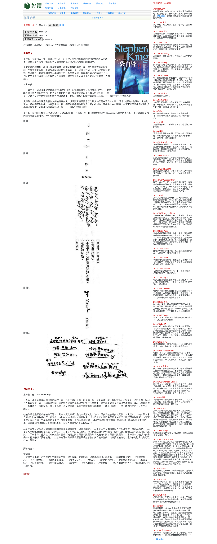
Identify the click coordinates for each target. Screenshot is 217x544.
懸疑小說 (100, 3)
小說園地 (61, 8)
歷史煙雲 (74, 3)
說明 (61, 25)
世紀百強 (49, 3)
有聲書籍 (74, 8)
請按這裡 (161, 16)
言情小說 (112, 3)
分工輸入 (98, 13)
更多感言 (160, 539)
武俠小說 (87, 3)
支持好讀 (110, 13)
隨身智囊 (61, 3)
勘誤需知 (75, 13)
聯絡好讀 (122, 13)
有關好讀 (52, 13)
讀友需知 (63, 13)
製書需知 (87, 13)
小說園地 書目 (97, 18)
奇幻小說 (49, 8)
